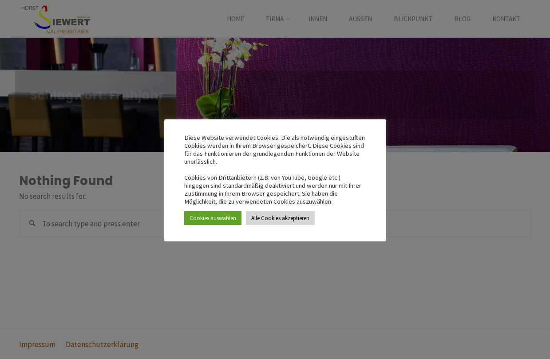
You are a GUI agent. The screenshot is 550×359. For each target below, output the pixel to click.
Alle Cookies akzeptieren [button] (280, 218)
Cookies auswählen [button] (213, 218)
